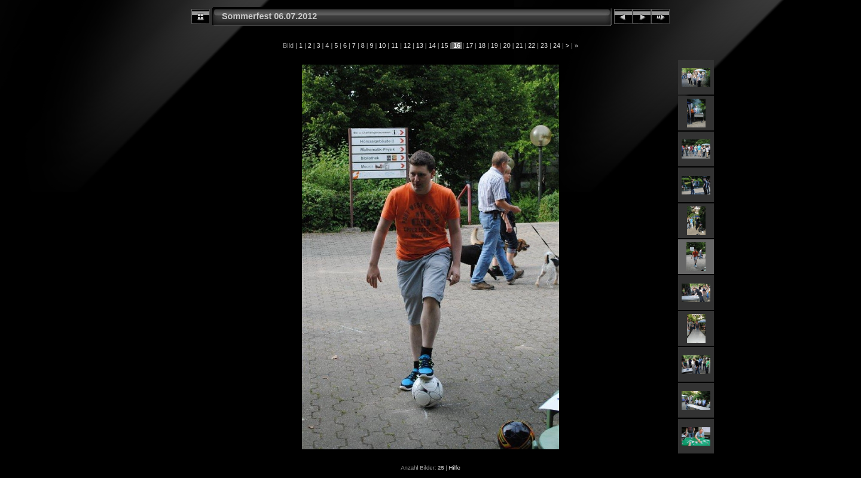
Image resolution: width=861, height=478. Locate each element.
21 (519, 45)
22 (531, 45)
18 (482, 45)
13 (419, 45)
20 (507, 45)
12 (407, 45)
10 (382, 45)
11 (394, 45)
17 (469, 45)
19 (494, 45)
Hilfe (454, 467)
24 (556, 45)
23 (544, 45)
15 (444, 45)
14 (432, 45)
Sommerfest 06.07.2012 (269, 16)
